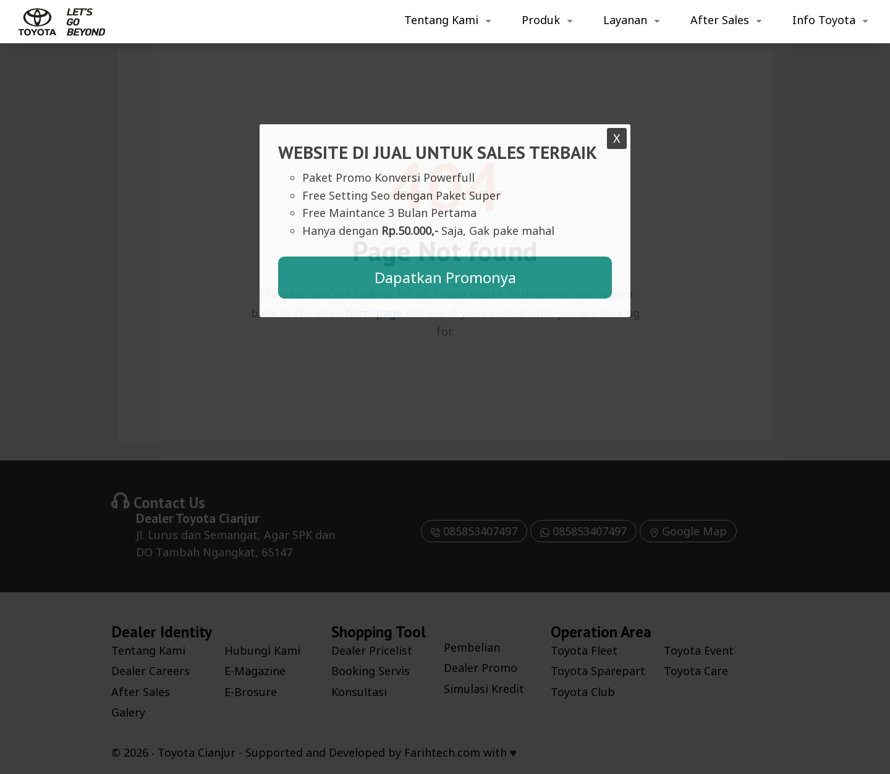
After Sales (719, 19)
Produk (541, 19)
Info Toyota (823, 19)
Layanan (625, 19)
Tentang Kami (441, 19)
